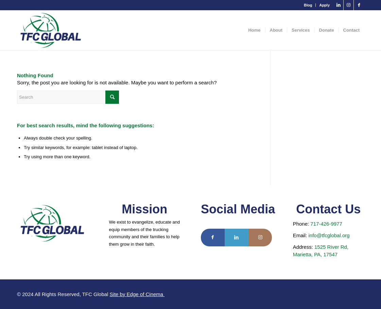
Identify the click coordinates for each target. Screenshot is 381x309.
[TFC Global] (51, 30)
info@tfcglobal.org (328, 235)
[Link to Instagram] (348, 5)
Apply (324, 5)
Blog (308, 5)
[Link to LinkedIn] (338, 5)
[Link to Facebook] (359, 5)
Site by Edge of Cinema (137, 294)
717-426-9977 (326, 224)
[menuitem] (308, 5)
